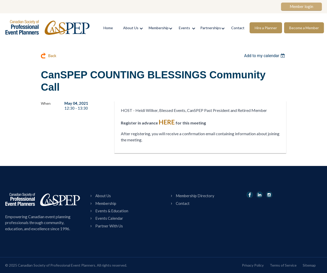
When (46, 103)
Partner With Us (109, 226)
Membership (105, 203)
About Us (103, 195)
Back (52, 55)
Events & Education (111, 210)
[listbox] (265, 55)
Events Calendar (109, 218)
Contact (183, 203)
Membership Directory (195, 195)
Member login (301, 6)
